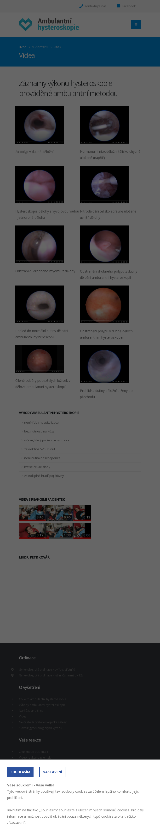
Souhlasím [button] (20, 772)
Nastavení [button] (52, 772)
